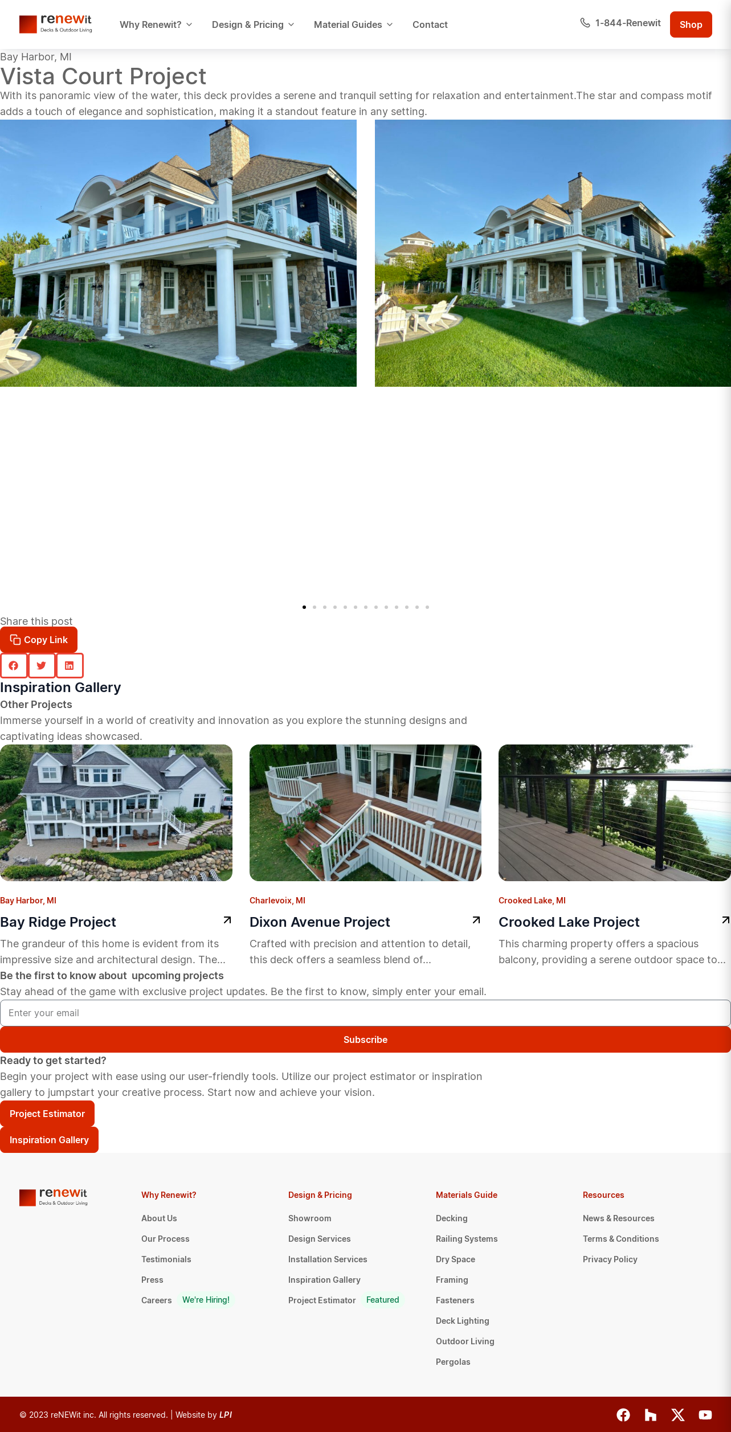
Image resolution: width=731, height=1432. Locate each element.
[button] (304, 607)
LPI (225, 1414)
